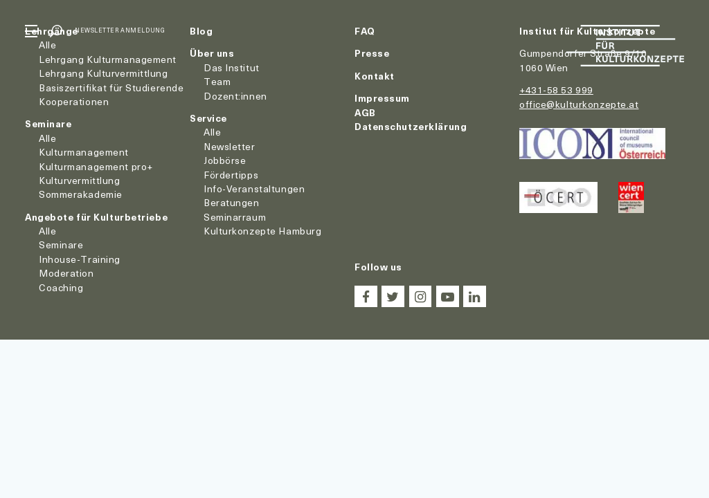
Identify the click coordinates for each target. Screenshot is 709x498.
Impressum (382, 98)
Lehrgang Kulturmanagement (108, 59)
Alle (47, 44)
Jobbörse (225, 160)
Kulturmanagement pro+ (96, 166)
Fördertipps (231, 174)
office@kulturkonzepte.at (578, 104)
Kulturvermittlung (79, 180)
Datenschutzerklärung (410, 126)
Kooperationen (74, 101)
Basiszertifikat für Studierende (111, 87)
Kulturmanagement (84, 152)
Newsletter (229, 146)
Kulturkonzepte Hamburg (262, 230)
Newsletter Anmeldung (120, 30)
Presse (371, 53)
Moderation (66, 273)
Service (208, 118)
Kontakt (374, 75)
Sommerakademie (81, 194)
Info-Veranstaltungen (254, 188)
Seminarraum (235, 217)
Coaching (61, 287)
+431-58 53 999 (556, 89)
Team (217, 81)
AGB (365, 112)
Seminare (48, 123)
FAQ (364, 31)
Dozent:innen (235, 96)
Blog (201, 31)
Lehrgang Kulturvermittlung (103, 73)
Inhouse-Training (79, 259)
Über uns (212, 53)
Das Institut (232, 67)
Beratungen (232, 202)
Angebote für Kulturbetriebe (96, 217)
